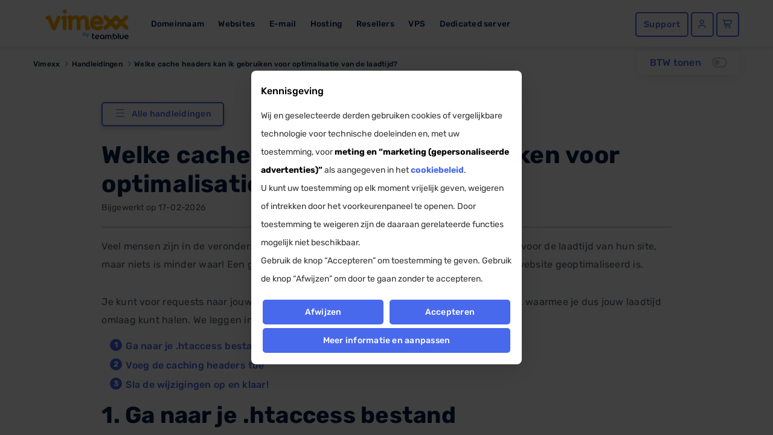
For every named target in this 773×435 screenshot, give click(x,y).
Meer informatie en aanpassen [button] (387, 340)
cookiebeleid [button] (437, 170)
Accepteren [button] (450, 312)
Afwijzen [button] (322, 312)
